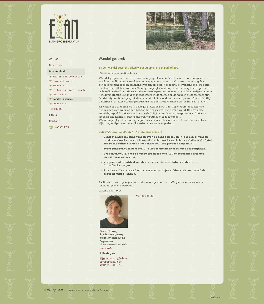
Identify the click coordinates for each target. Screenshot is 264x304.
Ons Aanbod (57, 71)
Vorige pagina (145, 195)
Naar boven (215, 297)
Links (53, 115)
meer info (106, 248)
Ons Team (55, 65)
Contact (54, 121)
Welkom (54, 59)
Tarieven (55, 108)
